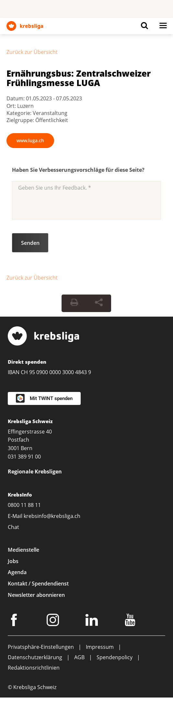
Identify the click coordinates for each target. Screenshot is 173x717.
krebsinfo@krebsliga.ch (52, 516)
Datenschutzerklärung (35, 657)
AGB (79, 657)
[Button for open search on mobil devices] (144, 27)
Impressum (100, 646)
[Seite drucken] (74, 303)
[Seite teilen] (98, 303)
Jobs (13, 561)
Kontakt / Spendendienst (38, 583)
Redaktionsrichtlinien (34, 667)
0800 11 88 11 (24, 505)
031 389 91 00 (24, 456)
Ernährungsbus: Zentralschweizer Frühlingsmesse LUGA (78, 78)
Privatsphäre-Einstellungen (41, 646)
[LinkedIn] (93, 621)
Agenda (17, 572)
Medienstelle (23, 549)
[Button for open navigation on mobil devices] (163, 27)
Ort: (11, 105)
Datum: (16, 98)
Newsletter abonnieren (36, 594)
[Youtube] (131, 621)
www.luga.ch (30, 140)
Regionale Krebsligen (35, 471)
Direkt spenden (27, 362)
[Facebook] (15, 621)
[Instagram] (54, 621)
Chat (13, 527)
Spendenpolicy (115, 657)
